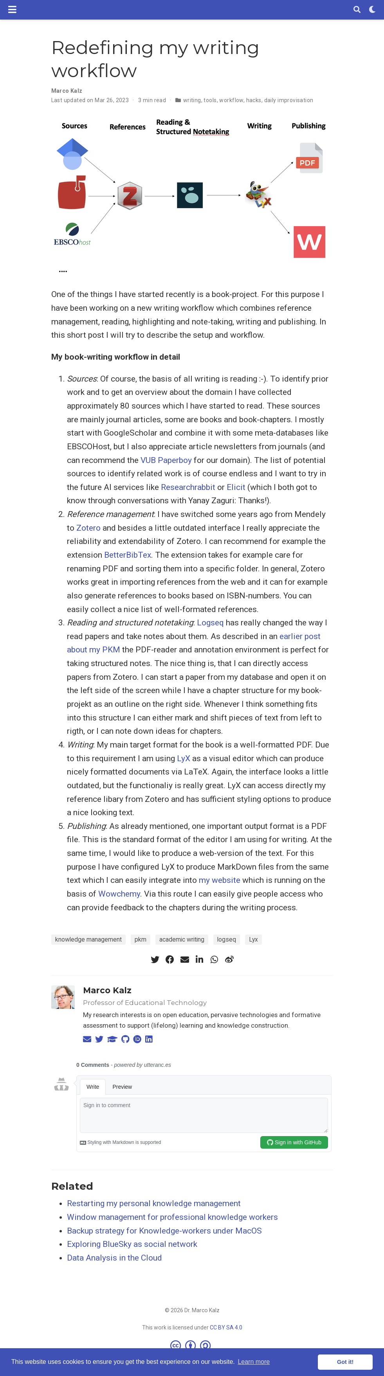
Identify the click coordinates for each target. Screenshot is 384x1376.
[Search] (357, 9)
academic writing (181, 939)
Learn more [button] (254, 1361)
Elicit (236, 487)
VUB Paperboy (166, 460)
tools (210, 100)
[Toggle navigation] (12, 9)
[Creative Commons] (192, 1345)
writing (192, 100)
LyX (183, 758)
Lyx (253, 939)
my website (219, 880)
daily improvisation (289, 100)
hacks (253, 100)
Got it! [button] (345, 1362)
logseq (226, 939)
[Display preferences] (372, 9)
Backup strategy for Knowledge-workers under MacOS (164, 1231)
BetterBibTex (127, 555)
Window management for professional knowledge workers (172, 1217)
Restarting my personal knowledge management (154, 1203)
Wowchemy (119, 894)
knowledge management (88, 939)
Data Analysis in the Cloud (114, 1258)
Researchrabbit (188, 487)
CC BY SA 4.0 (226, 1327)
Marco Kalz (107, 990)
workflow (231, 100)
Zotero (88, 528)
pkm (140, 939)
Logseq (210, 622)
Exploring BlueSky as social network (132, 1244)
